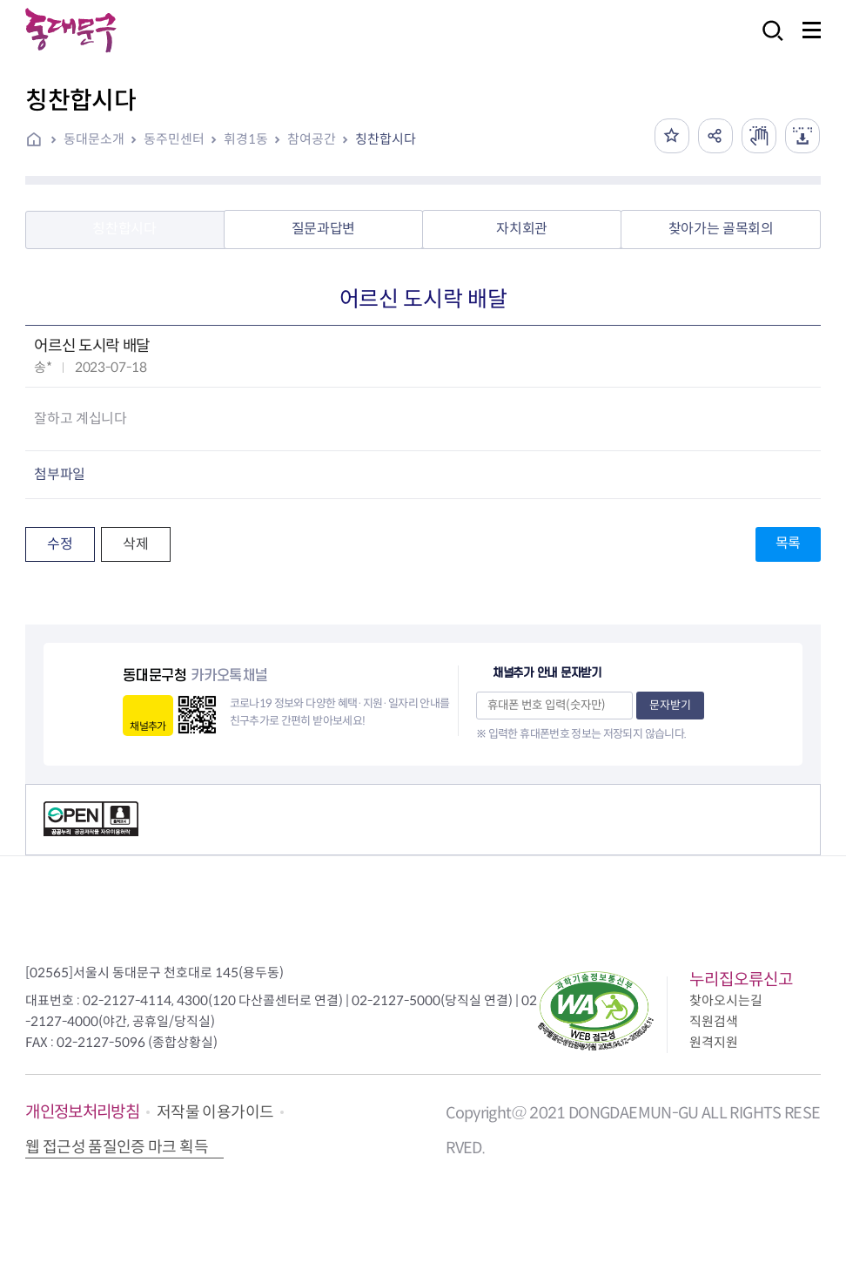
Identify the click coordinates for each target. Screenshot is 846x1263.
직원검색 (713, 1021)
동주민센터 (174, 139)
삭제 (135, 544)
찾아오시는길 (725, 1000)
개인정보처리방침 (82, 1112)
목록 (788, 543)
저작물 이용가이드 (215, 1112)
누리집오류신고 (741, 979)
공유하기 (715, 135)
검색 (767, 42)
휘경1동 (246, 139)
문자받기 (670, 705)
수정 (59, 544)
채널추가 (147, 726)
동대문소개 (94, 139)
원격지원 (713, 1042)
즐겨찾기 (672, 135)
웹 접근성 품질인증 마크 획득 (116, 1147)
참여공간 (311, 139)
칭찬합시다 (385, 139)
